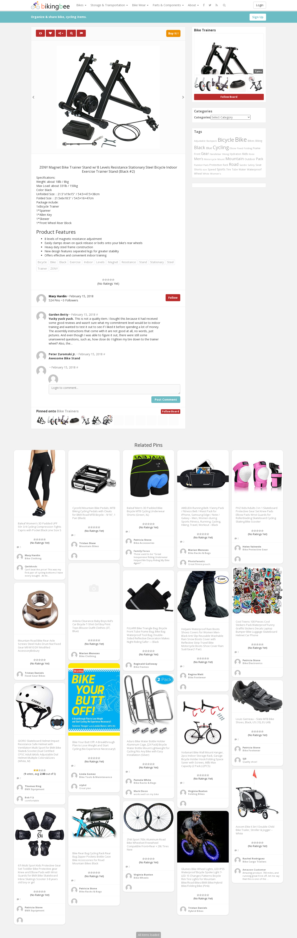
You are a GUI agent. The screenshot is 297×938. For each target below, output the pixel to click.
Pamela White (142, 779)
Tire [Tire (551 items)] (228, 169)
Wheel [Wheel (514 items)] (198, 173)
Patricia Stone (142, 539)
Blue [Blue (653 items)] (209, 148)
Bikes (81, 5)
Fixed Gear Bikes (35, 675)
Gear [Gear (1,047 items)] (205, 153)
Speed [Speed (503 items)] (212, 169)
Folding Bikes (196, 793)
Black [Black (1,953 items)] (199, 147)
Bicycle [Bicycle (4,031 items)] (226, 139)
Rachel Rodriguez (254, 858)
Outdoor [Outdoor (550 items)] (250, 159)
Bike (53, 262)
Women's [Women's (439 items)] (215, 173)
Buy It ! (173, 33)
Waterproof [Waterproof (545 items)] (254, 169)
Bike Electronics (252, 663)
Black (62, 262)
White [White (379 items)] (206, 173)
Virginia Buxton (197, 791)
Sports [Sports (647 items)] (221, 169)
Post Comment (166, 399)
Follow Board (170, 411)
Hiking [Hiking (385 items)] (225, 154)
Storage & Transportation (109, 5)
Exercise (75, 262)
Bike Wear (140, 5)
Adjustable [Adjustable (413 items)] (200, 140)
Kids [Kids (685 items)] (245, 154)
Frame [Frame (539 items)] (256, 148)
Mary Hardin (32, 555)
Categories (202, 117)
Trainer (42, 268)
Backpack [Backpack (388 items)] (211, 140)
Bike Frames (141, 666)
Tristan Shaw (87, 543)
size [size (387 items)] (205, 169)
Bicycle (42, 262)
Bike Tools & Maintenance (95, 777)
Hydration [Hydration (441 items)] (235, 154)
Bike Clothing (33, 558)
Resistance (128, 262)
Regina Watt (195, 674)
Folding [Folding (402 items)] (248, 148)
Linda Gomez (87, 773)
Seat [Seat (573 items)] (258, 165)
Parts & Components (168, 5)
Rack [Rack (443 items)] (225, 164)
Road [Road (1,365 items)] (234, 164)
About (193, 5)
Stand (143, 262)
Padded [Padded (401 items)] (198, 164)
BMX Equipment (34, 789)
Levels (100, 262)
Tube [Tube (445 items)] (235, 169)
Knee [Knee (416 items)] (252, 154)
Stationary (157, 262)
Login (259, 5)
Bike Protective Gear (255, 549)
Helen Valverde (252, 546)
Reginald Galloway (145, 663)
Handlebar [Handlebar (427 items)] (215, 154)
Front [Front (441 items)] (197, 154)
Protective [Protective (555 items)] (215, 165)
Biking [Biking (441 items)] (258, 140)
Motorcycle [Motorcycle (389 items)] (210, 159)
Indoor (88, 262)
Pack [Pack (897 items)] (259, 159)
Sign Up (257, 17)
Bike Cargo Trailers (254, 861)
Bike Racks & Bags (199, 553)
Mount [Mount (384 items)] (221, 159)
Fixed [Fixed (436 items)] (240, 148)
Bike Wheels (141, 877)
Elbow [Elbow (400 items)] (233, 148)
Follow (173, 298)
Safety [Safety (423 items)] (251, 164)
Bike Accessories (144, 542)
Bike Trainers (68, 411)
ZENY (54, 268)
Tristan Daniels (34, 672)
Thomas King (33, 786)
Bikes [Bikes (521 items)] (251, 141)
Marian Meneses (198, 549)
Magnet (113, 262)
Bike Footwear (197, 677)
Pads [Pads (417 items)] (206, 164)
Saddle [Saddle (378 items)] (243, 165)
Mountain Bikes (89, 546)
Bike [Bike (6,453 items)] (241, 139)
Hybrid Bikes (195, 910)
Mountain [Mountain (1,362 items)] (234, 158)
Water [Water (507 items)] (242, 169)
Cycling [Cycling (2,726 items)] (221, 147)
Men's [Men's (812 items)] (198, 159)
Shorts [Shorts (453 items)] (198, 169)
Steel (170, 262)
